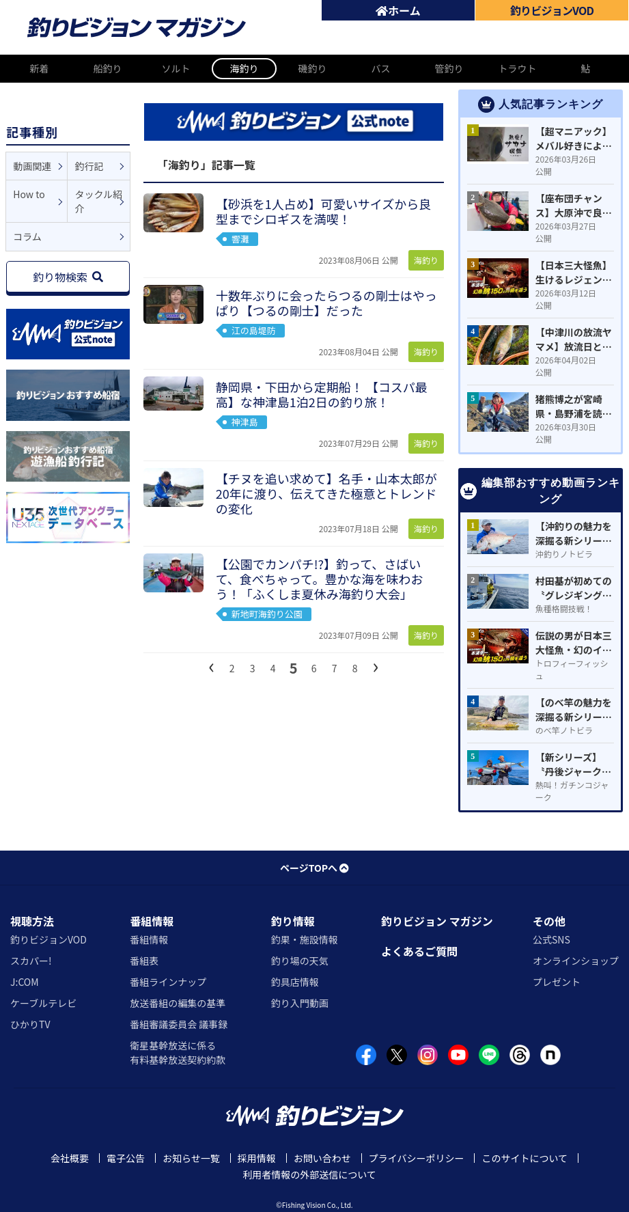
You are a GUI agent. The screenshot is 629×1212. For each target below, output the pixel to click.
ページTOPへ (314, 867)
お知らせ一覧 (191, 1158)
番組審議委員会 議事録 (178, 1024)
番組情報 (151, 921)
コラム (27, 236)
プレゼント (557, 982)
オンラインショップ (576, 960)
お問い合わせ (322, 1158)
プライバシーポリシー (416, 1158)
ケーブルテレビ (43, 1003)
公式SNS (551, 939)
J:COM (24, 982)
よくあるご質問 (419, 951)
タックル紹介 (98, 201)
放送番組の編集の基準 (177, 1003)
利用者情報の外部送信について (309, 1174)
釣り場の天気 (300, 960)
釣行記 (88, 166)
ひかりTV (30, 1024)
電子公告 (126, 1158)
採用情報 (257, 1158)
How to (28, 194)
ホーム (398, 10)
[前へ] (211, 665)
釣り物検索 (68, 276)
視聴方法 (32, 921)
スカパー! (31, 960)
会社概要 (70, 1158)
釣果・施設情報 (304, 939)
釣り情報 (293, 921)
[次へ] (375, 665)
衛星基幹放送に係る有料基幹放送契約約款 (177, 1052)
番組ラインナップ (168, 982)
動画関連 (32, 166)
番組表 (144, 960)
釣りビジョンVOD (48, 939)
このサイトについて (524, 1158)
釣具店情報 (295, 982)
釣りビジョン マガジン (437, 921)
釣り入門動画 (300, 1003)
